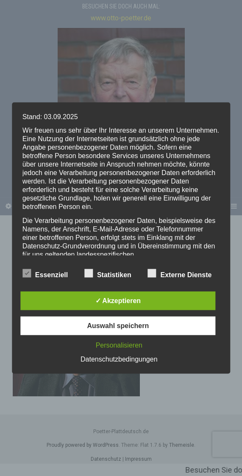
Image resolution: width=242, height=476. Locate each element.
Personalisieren (119, 345)
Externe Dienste (180, 273)
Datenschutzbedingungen (119, 359)
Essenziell (45, 273)
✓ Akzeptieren (118, 300)
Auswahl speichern (118, 325)
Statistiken (107, 273)
